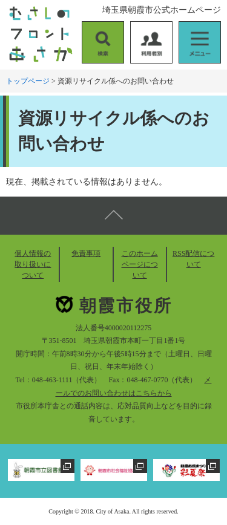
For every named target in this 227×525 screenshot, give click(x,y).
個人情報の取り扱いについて (33, 264)
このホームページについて (140, 264)
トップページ (28, 81)
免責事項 (85, 253)
